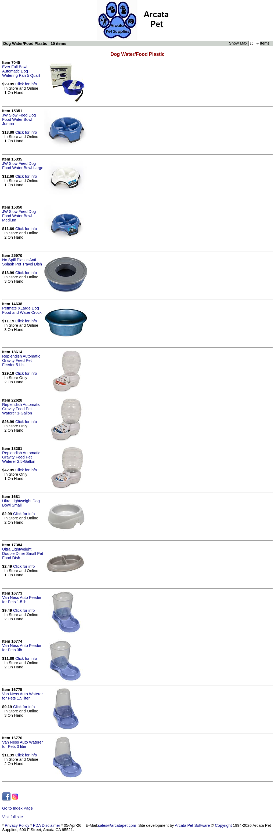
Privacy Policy (17, 825)
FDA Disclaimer (46, 825)
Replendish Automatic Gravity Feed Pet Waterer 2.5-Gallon (21, 457)
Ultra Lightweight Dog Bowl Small (21, 503)
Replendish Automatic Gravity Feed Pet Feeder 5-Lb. (21, 360)
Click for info (26, 84)
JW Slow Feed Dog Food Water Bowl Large (22, 165)
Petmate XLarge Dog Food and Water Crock (22, 310)
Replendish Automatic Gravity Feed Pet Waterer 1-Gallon (21, 408)
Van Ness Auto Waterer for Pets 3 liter (22, 744)
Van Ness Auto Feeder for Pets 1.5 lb (21, 599)
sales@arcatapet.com (117, 825)
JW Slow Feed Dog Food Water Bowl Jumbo (19, 119)
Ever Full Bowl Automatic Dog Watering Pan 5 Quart (21, 71)
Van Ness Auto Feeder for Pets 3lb (21, 647)
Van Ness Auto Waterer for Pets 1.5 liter (22, 696)
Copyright (223, 825)
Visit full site (12, 817)
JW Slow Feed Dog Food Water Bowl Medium (19, 215)
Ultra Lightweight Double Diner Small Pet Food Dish (22, 553)
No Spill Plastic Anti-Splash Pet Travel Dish (22, 262)
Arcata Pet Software (192, 825)
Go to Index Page (17, 808)
